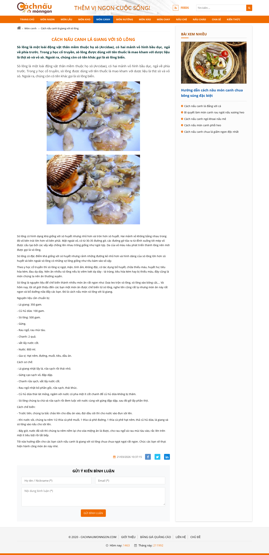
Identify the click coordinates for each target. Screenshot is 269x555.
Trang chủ (27, 19)
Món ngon (47, 19)
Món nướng (124, 19)
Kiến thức (233, 19)
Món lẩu (66, 19)
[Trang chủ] (19, 28)
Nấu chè (181, 19)
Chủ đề (195, 537)
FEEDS (185, 8)
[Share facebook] (148, 457)
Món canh (103, 19)
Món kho (84, 19)
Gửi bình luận (93, 513)
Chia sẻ (216, 19)
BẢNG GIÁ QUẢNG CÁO (155, 537)
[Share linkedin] (167, 457)
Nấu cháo (199, 19)
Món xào (145, 19)
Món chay (163, 19)
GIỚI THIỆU (128, 537)
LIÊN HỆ (181, 537)
